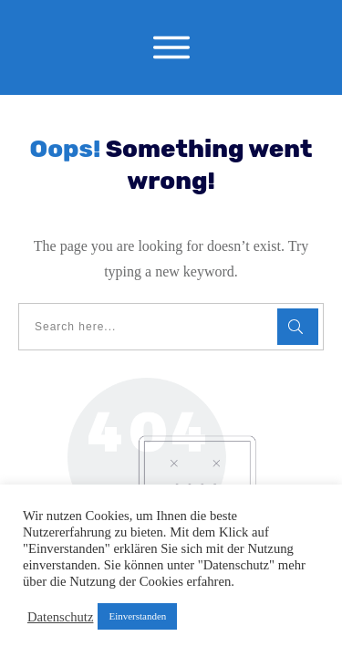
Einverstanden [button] (137, 615)
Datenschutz (60, 617)
